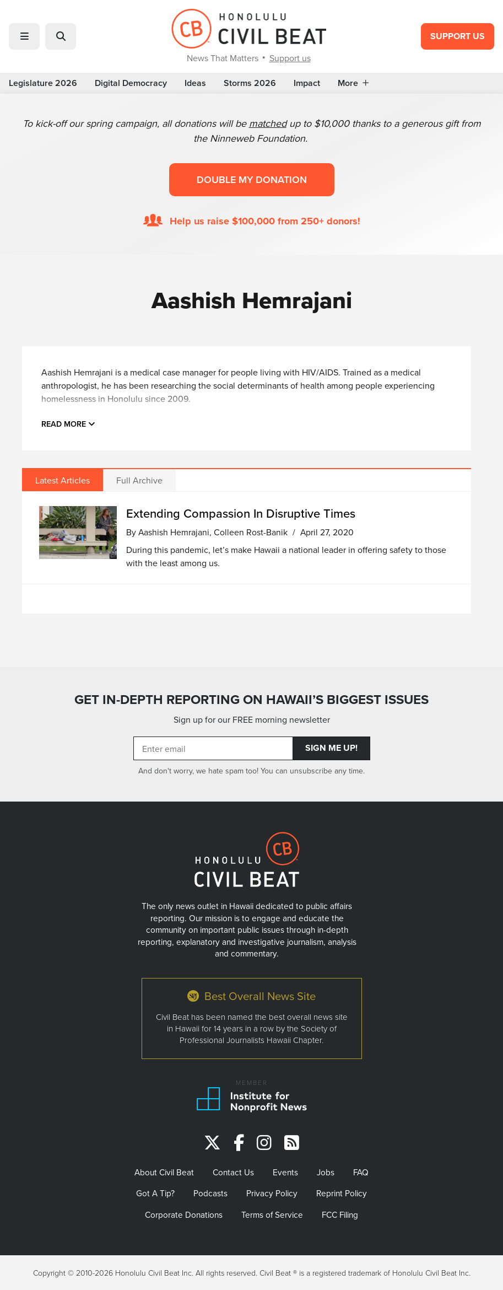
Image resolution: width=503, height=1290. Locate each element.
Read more (68, 423)
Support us (290, 58)
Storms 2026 (250, 83)
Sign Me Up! (331, 747)
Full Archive (139, 480)
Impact (307, 83)
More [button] (353, 83)
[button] (24, 36)
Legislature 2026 (43, 83)
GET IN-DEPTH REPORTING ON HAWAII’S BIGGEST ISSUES (251, 700)
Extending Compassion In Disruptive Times (240, 513)
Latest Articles (62, 480)
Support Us (457, 36)
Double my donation (252, 179)
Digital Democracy (131, 83)
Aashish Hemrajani (173, 532)
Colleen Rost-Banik (251, 532)
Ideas (195, 83)
